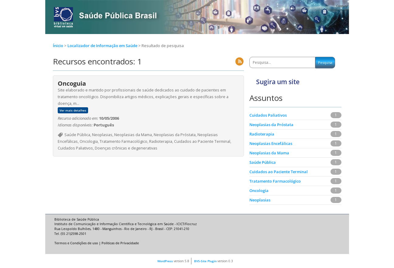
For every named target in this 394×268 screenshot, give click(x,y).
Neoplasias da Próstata (271, 124)
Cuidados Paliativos (268, 115)
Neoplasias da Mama (269, 153)
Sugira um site (278, 81)
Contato (342, 6)
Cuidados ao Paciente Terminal (278, 171)
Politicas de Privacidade (120, 243)
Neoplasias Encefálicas (270, 143)
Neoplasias (259, 200)
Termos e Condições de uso (76, 243)
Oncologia (259, 190)
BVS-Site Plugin (205, 261)
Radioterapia (261, 134)
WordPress (165, 261)
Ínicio (58, 45)
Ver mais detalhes (73, 110)
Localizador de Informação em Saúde (102, 45)
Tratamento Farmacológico (275, 181)
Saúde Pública (262, 162)
